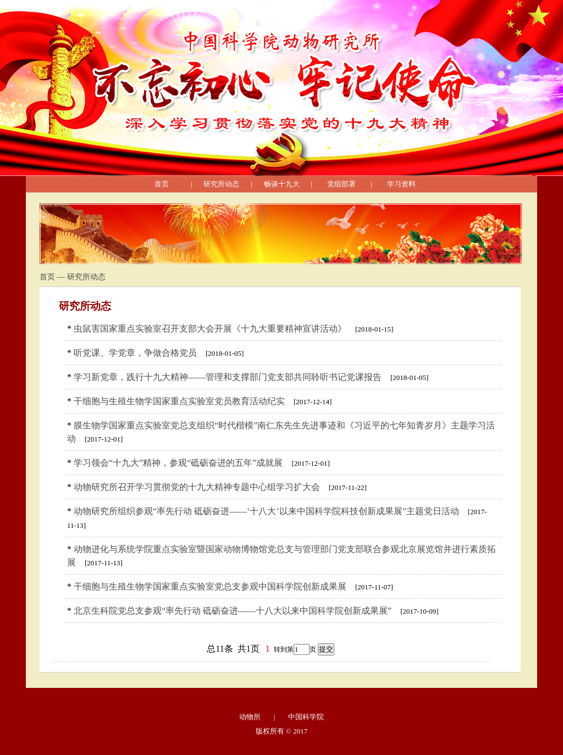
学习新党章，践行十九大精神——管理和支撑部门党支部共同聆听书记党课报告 (228, 377)
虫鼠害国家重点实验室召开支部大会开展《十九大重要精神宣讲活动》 (210, 328)
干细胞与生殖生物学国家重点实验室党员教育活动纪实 (179, 401)
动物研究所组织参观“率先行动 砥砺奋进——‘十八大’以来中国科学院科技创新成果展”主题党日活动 (266, 511)
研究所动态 (221, 184)
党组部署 (341, 184)
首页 (161, 184)
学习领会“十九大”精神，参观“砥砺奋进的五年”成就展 (178, 462)
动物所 (250, 717)
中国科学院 (306, 717)
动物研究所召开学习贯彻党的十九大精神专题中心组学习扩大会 (197, 487)
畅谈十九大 (282, 184)
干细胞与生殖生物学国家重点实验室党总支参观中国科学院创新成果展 (210, 586)
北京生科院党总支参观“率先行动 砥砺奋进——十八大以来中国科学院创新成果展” (232, 610)
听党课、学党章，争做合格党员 (135, 352)
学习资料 (401, 184)
